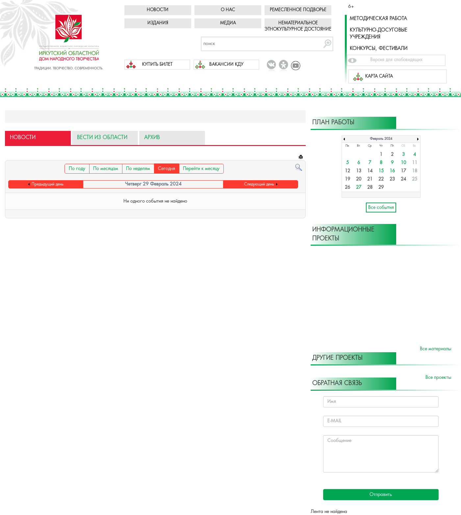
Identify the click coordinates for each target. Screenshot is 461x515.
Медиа (228, 23)
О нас (228, 10)
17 (403, 171)
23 (392, 179)
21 (369, 179)
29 (381, 187)
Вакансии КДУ (226, 64)
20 (358, 179)
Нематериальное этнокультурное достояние (298, 26)
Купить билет (157, 64)
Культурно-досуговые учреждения (378, 34)
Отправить (381, 494)
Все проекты (438, 377)
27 (358, 187)
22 (381, 179)
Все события (381, 207)
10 (403, 162)
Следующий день (259, 184)
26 (347, 187)
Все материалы (435, 349)
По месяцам (105, 168)
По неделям (138, 168)
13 (358, 171)
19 (347, 179)
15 (381, 171)
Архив (152, 137)
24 (403, 179)
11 (414, 162)
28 (369, 187)
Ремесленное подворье (298, 10)
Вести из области (102, 137)
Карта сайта (379, 76)
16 (392, 171)
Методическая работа (378, 18)
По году (77, 168)
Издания (157, 23)
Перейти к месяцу (201, 168)
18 (414, 171)
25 (414, 179)
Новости (157, 10)
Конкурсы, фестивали (378, 48)
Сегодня (166, 168)
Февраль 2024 (381, 139)
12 (347, 171)
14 (369, 171)
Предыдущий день (48, 184)
